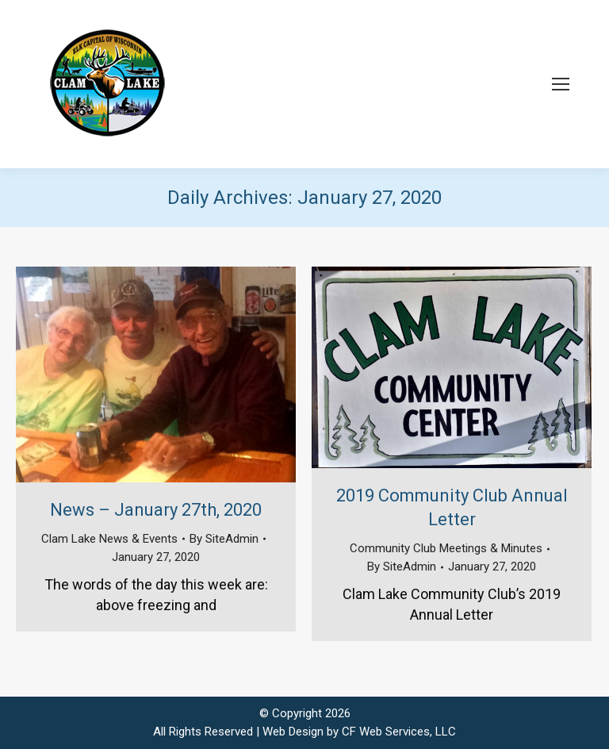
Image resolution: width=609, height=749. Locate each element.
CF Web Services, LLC (399, 731)
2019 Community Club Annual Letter (452, 507)
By (224, 539)
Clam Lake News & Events (109, 539)
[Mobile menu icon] (560, 84)
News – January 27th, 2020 (156, 510)
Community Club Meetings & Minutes (446, 548)
